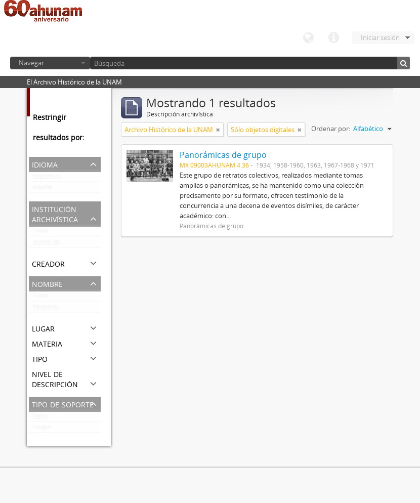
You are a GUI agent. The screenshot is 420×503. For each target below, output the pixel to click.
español (42, 189)
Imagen (42, 429)
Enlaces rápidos (333, 38)
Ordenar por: (330, 128)
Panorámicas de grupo (60, 308)
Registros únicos (52, 178)
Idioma (308, 38)
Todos (40, 232)
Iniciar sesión (380, 37)
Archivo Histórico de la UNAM (67, 243)
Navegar (31, 62)
